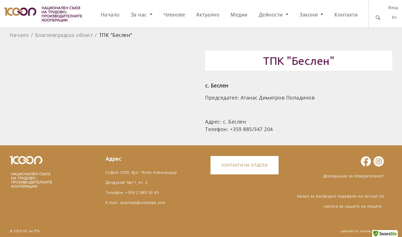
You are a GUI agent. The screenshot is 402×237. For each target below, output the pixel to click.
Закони (309, 14)
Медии (239, 14)
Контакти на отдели (244, 165)
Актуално (207, 14)
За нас (140, 14)
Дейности (271, 14)
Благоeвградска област (64, 35)
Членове (174, 14)
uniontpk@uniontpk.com (143, 202)
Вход (393, 7)
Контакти (346, 14)
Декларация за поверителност (353, 176)
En (394, 17)
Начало (110, 14)
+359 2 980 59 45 (142, 192)
